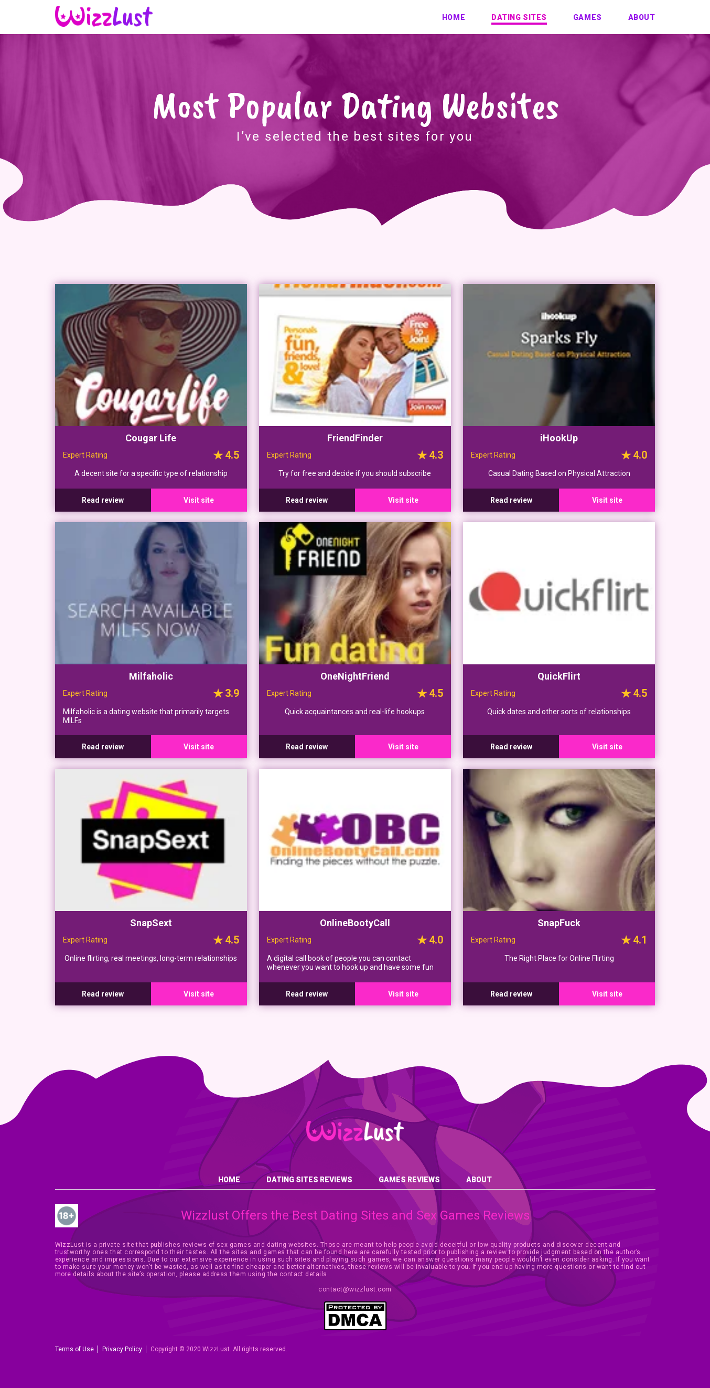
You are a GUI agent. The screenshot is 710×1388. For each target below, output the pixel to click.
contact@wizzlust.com (355, 1289)
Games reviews (409, 1179)
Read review (103, 500)
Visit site (199, 500)
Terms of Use (74, 1349)
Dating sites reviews (309, 1179)
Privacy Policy (122, 1349)
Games (587, 17)
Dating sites (519, 17)
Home (453, 17)
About (641, 17)
